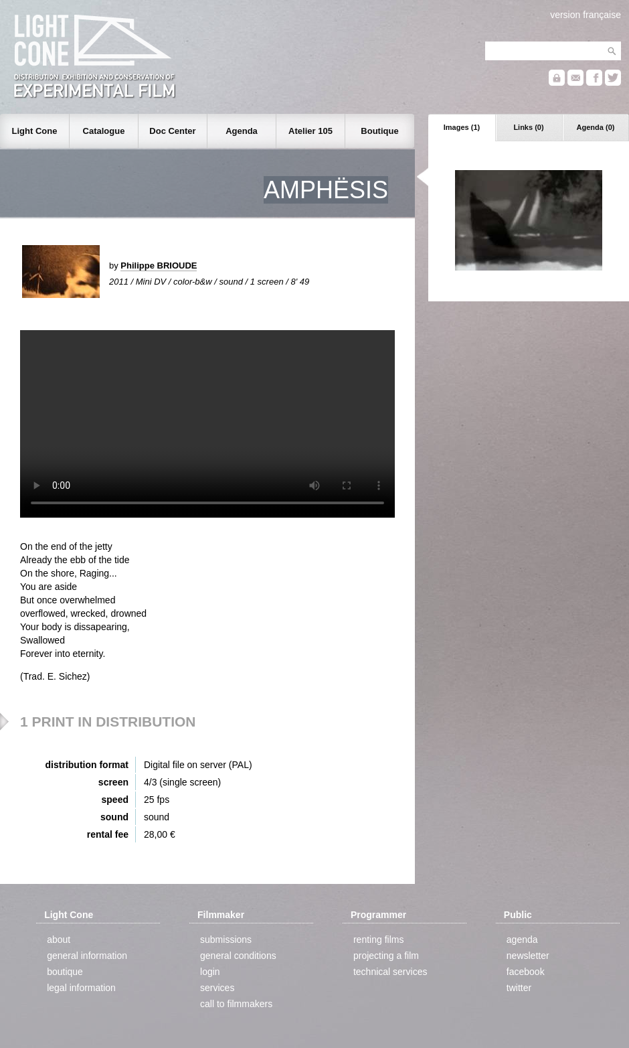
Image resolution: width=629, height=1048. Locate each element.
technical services (390, 971)
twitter (519, 987)
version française (585, 14)
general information (87, 955)
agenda (522, 939)
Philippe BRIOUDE (158, 265)
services (217, 987)
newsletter (528, 955)
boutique (65, 971)
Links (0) (528, 127)
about (58, 939)
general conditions (238, 955)
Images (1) (462, 127)
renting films (378, 939)
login (210, 971)
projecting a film (386, 955)
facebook (526, 971)
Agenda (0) (596, 127)
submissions (226, 939)
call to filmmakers (236, 1003)
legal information (81, 987)
